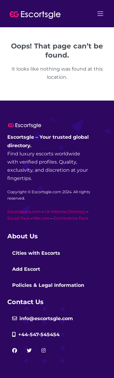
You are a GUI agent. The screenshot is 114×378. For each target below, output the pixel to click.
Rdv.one (41, 218)
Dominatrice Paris (70, 218)
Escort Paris (18, 218)
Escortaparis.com (24, 211)
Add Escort (26, 269)
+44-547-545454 (36, 334)
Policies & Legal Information (48, 285)
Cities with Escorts (36, 253)
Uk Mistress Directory (65, 211)
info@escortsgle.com (42, 318)
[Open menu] (100, 13)
